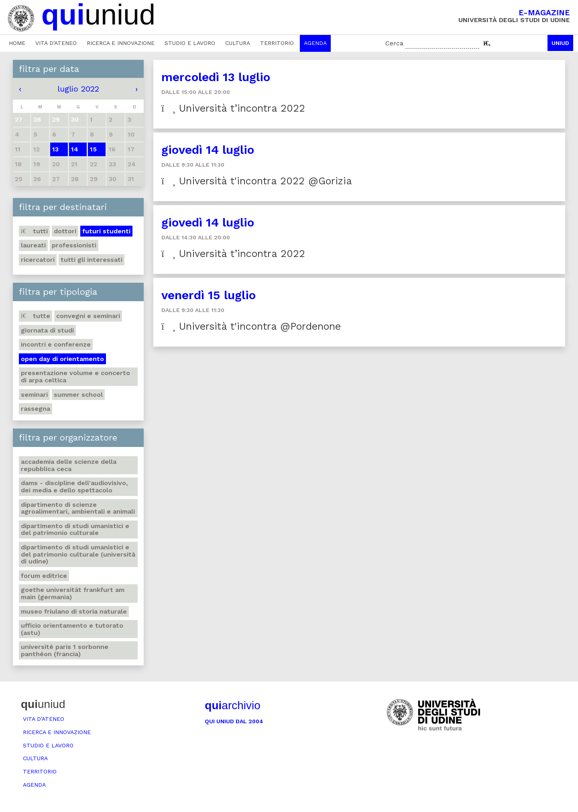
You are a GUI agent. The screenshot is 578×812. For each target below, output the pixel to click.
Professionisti (74, 245)
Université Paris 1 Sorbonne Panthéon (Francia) (64, 650)
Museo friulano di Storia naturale (74, 611)
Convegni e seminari (88, 316)
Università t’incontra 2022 (233, 108)
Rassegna (35, 408)
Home (17, 43)
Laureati (33, 245)
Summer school (78, 394)
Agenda (315, 43)
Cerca (394, 43)
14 (74, 149)
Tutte (35, 316)
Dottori (65, 231)
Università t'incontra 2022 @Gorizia (256, 181)
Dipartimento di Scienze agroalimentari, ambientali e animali (78, 508)
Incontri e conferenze (56, 344)
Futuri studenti (106, 231)
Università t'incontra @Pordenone (251, 326)
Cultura (237, 43)
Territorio (277, 43)
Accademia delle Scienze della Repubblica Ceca (68, 465)
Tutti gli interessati (91, 259)
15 (93, 149)
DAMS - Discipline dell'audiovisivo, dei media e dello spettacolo (74, 486)
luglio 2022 (78, 89)
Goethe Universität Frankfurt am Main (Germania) (72, 593)
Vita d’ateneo (56, 43)
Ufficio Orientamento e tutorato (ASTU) (72, 629)
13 (55, 149)
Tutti (34, 231)
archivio (232, 705)
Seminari (34, 394)
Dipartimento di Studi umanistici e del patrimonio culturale (75, 529)
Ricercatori (38, 259)
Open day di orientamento (62, 359)
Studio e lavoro (190, 43)
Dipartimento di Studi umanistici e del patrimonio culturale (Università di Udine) (78, 554)
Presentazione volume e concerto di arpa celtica (75, 376)
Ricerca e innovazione (121, 43)
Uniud (560, 43)
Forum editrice (44, 575)
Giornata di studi (47, 330)
